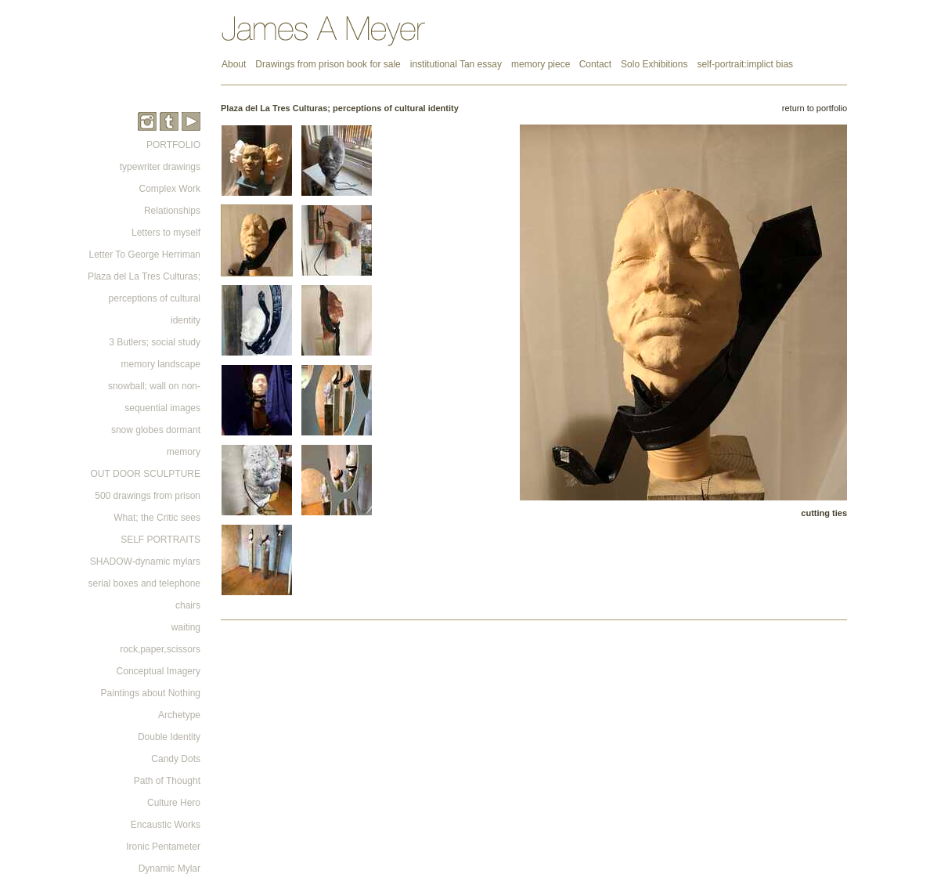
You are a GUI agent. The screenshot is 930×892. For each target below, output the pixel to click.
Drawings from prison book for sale (327, 64)
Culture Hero (173, 802)
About (234, 64)
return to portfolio (814, 108)
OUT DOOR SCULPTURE (145, 473)
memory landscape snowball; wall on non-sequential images (154, 386)
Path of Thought (167, 780)
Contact (595, 64)
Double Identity (169, 736)
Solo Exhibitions (654, 64)
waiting (185, 627)
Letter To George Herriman (144, 254)
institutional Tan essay (456, 64)
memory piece (542, 64)
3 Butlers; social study (154, 342)
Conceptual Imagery (158, 671)
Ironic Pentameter (163, 846)
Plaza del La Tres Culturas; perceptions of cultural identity (144, 298)
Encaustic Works (165, 824)
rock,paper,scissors (160, 649)
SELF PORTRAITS (160, 539)
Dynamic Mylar (169, 868)
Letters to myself (166, 232)
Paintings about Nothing (150, 693)
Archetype (179, 715)
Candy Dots (175, 758)
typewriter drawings (160, 166)
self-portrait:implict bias (745, 64)
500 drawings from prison (147, 495)
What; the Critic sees (157, 517)
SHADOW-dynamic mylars (145, 561)
